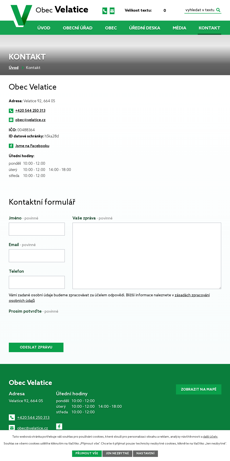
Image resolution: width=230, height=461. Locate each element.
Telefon (16, 271)
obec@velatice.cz (30, 120)
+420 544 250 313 (30, 111)
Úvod (43, 28)
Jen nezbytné (118, 453)
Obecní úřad (78, 28)
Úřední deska (144, 28)
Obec (111, 28)
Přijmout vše (86, 453)
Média (179, 28)
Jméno (23, 218)
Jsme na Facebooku (32, 146)
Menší (158, 11)
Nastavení (146, 453)
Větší (172, 11)
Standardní (165, 11)
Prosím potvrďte (33, 311)
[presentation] (41, 324)
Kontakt (209, 28)
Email (22, 244)
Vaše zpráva (93, 218)
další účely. (210, 436)
